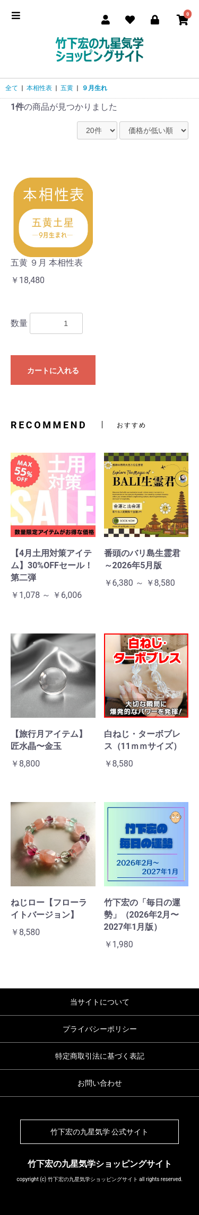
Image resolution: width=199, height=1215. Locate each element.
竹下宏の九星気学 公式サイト (99, 1132)
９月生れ (94, 88)
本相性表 (39, 88)
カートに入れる (53, 370)
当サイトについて (99, 1002)
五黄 (66, 88)
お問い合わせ (99, 1083)
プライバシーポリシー (100, 1029)
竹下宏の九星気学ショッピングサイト (100, 1164)
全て (11, 88)
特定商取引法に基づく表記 (99, 1056)
